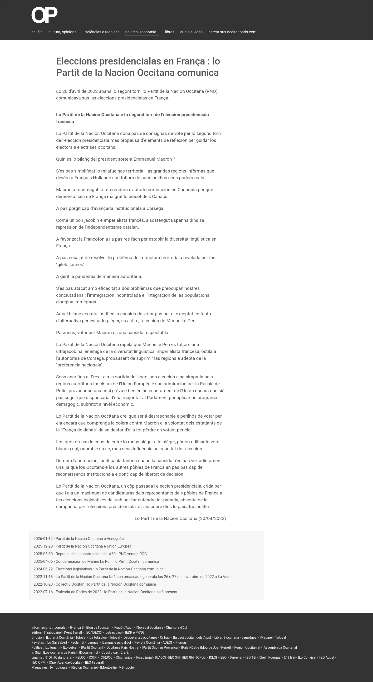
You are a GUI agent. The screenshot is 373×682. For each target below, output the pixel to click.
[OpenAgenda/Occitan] (66, 662)
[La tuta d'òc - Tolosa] (104, 637)
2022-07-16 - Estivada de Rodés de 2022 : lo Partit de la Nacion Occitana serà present (105, 592)
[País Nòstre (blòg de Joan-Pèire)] (206, 647)
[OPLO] (201, 657)
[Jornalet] (61, 627)
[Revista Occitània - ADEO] (152, 642)
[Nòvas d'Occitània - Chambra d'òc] (161, 627)
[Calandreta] (63, 657)
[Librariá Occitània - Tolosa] (66, 637)
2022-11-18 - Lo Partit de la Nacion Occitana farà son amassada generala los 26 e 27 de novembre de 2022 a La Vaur (132, 576)
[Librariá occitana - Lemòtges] (235, 637)
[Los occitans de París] (60, 652)
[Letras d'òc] (114, 632)
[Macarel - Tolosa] (273, 637)
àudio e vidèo (191, 32)
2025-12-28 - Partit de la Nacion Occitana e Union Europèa (82, 546)
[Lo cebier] (71, 647)
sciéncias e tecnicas (102, 32)
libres (169, 32)
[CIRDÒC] (106, 657)
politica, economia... (142, 32)
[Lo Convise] (307, 657)
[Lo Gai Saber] (56, 642)
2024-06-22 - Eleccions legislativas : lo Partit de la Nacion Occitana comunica (99, 569)
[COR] (93, 657)
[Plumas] (181, 642)
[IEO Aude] (326, 657)
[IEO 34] (174, 657)
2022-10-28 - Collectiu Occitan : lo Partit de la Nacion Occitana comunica (95, 584)
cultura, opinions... (64, 32)
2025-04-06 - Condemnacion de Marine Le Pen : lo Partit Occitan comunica (96, 561)
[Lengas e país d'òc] (116, 642)
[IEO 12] (250, 657)
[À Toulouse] (59, 667)
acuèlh (37, 32)
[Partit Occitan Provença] (160, 647)
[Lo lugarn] (53, 647)
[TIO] (48, 657)
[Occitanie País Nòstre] (122, 647)
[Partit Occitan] (92, 647)
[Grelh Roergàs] (270, 657)
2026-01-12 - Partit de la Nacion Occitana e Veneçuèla (79, 538)
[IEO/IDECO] (93, 632)
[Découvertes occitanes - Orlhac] (147, 637)
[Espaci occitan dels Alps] (192, 637)
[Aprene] (236, 657)
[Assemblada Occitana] (280, 647)
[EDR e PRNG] (135, 632)
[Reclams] (76, 642)
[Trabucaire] (53, 632)
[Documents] (88, 652)
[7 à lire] (290, 657)
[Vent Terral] (73, 632)
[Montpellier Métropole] (117, 667)
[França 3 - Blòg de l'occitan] (90, 627)
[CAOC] (160, 657)
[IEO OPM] (38, 662)
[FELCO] (80, 657)
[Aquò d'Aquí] (123, 627)
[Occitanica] (124, 657)
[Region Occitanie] (84, 667)
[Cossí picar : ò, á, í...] (116, 652)
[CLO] (213, 657)
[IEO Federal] (94, 662)
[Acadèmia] (144, 657)
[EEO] (223, 657)
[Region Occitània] (246, 647)
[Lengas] (93, 642)
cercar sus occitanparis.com (232, 32)
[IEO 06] (188, 657)
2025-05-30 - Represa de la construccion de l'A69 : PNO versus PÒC (90, 554)
